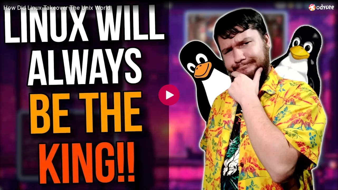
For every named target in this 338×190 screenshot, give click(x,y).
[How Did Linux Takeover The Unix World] (154, 8)
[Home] (321, 7)
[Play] (169, 95)
